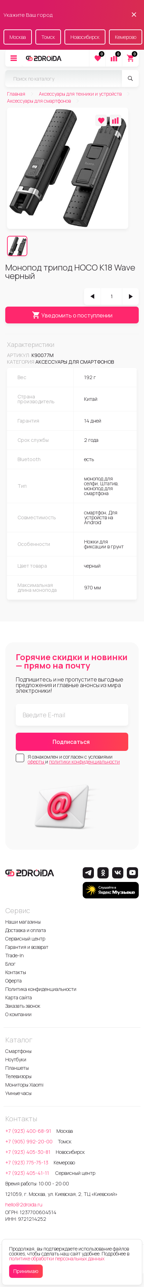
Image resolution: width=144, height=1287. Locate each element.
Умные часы (18, 1093)
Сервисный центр (25, 938)
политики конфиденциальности (84, 761)
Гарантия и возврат (26, 947)
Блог (10, 963)
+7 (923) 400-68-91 (28, 1131)
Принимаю (26, 1271)
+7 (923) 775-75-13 (26, 1162)
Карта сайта (18, 997)
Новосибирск (85, 37)
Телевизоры (18, 1076)
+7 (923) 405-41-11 (27, 1173)
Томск (48, 37)
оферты (36, 761)
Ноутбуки (15, 1059)
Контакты (15, 972)
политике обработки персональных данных (56, 1258)
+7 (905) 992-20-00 (29, 1141)
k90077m (43, 355)
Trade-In (14, 955)
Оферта (13, 980)
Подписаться (71, 742)
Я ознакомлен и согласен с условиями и (74, 759)
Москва (17, 37)
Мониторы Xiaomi (24, 1084)
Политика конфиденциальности (40, 989)
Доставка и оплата (25, 930)
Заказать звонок (22, 1005)
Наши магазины (23, 921)
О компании (18, 1014)
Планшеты (17, 1067)
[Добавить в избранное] (101, 120)
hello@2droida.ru (23, 1204)
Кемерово (125, 37)
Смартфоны (18, 1051)
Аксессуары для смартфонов (74, 361)
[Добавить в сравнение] (115, 120)
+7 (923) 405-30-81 (27, 1152)
